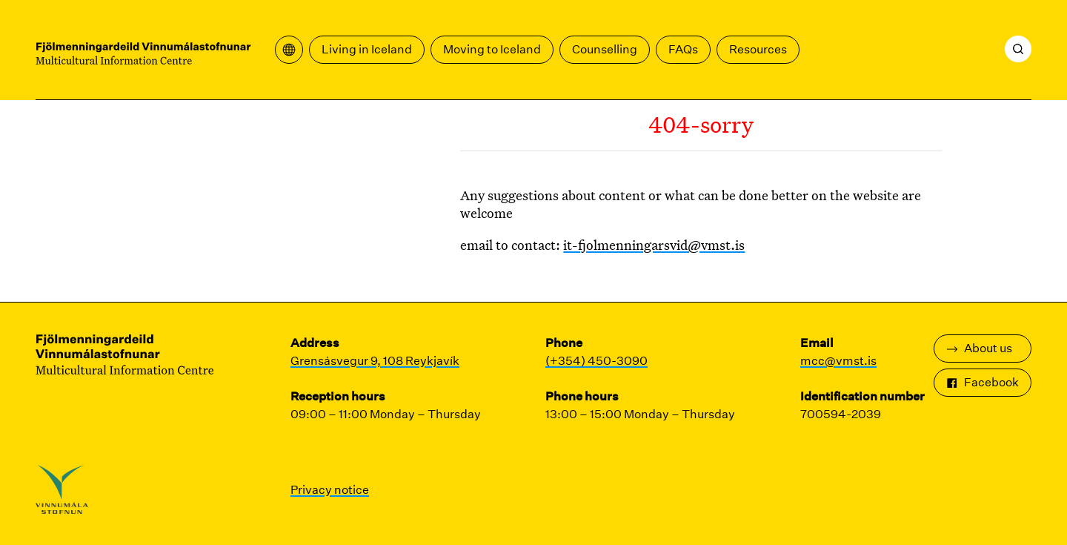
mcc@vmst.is (838, 361)
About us (979, 348)
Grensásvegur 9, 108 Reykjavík (374, 361)
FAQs (683, 49)
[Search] (1018, 49)
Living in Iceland (367, 49)
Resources (758, 49)
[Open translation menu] (289, 50)
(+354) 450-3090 (596, 361)
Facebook (982, 382)
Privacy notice (329, 490)
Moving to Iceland (492, 49)
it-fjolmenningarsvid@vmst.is (654, 245)
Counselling (604, 49)
